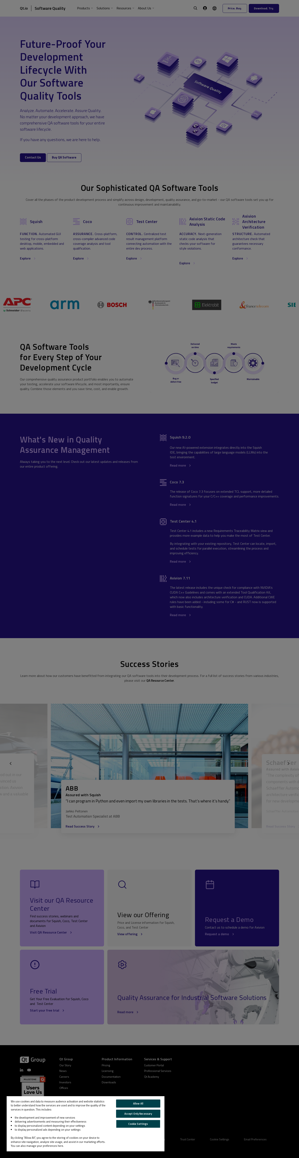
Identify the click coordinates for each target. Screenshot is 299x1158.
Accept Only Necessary (138, 1114)
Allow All (138, 1103)
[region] (85, 1123)
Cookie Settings (138, 1124)
